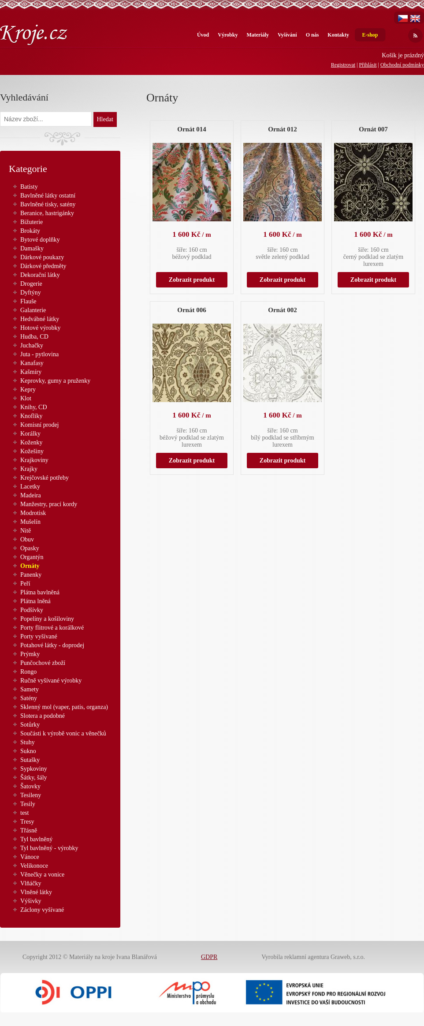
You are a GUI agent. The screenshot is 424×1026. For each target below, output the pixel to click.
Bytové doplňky (40, 239)
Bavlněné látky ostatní (47, 195)
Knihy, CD (33, 407)
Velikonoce (34, 865)
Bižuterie (31, 222)
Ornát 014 (191, 129)
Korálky (30, 433)
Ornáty (30, 566)
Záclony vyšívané (42, 910)
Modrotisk (33, 513)
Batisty (29, 186)
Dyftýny (30, 292)
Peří (25, 583)
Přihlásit (368, 65)
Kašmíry (30, 372)
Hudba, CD (34, 336)
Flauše (28, 301)
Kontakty (338, 35)
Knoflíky (31, 416)
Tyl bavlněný (36, 839)
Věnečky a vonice (42, 874)
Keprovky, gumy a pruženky (55, 380)
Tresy (27, 821)
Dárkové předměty (43, 266)
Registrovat (343, 65)
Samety (29, 689)
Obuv (27, 539)
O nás (312, 35)
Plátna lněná (35, 601)
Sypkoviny (33, 768)
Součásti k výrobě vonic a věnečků (63, 733)
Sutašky (30, 760)
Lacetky (30, 486)
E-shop (370, 35)
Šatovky (30, 786)
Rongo (28, 671)
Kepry (28, 389)
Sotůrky (30, 724)
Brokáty (30, 231)
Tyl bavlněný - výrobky (49, 848)
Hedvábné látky (39, 319)
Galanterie (33, 310)
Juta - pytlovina (39, 354)
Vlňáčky (30, 883)
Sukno (28, 751)
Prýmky (30, 654)
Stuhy (27, 742)
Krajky (28, 469)
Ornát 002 (282, 309)
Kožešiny (32, 451)
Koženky (31, 442)
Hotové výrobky (40, 328)
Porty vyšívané (38, 636)
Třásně (28, 830)
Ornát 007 (373, 129)
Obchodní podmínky (402, 65)
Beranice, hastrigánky (47, 213)
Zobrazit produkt (192, 279)
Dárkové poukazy (42, 257)
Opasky (29, 548)
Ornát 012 (282, 129)
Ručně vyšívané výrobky (51, 680)
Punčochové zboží (42, 663)
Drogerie (31, 283)
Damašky (32, 248)
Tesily (27, 804)
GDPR (209, 957)
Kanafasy (32, 363)
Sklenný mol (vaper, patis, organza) (64, 707)
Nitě (25, 530)
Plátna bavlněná (40, 592)
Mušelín (30, 522)
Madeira (30, 495)
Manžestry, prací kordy (48, 504)
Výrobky (228, 35)
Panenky (30, 574)
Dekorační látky (40, 275)
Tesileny (30, 795)
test (24, 813)
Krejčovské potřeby (44, 477)
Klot (25, 398)
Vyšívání (287, 35)
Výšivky (30, 901)
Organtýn (32, 557)
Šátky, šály (33, 777)
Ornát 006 (191, 309)
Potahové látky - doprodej (52, 645)
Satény (28, 698)
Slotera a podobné (42, 716)
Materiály (257, 35)
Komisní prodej (39, 425)
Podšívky (31, 610)
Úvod (203, 35)
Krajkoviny (34, 460)
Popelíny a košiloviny (47, 619)
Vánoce (29, 857)
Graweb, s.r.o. (348, 957)
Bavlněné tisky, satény (47, 204)
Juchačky (31, 345)
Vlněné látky (36, 892)
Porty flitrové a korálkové (52, 627)
